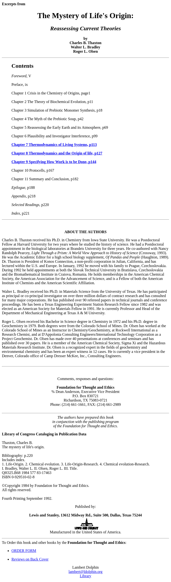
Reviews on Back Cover (29, 559)
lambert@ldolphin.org (85, 572)
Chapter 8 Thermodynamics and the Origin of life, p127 (56, 153)
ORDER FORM (23, 551)
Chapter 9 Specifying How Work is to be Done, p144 (53, 162)
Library (85, 576)
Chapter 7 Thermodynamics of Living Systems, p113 (54, 145)
